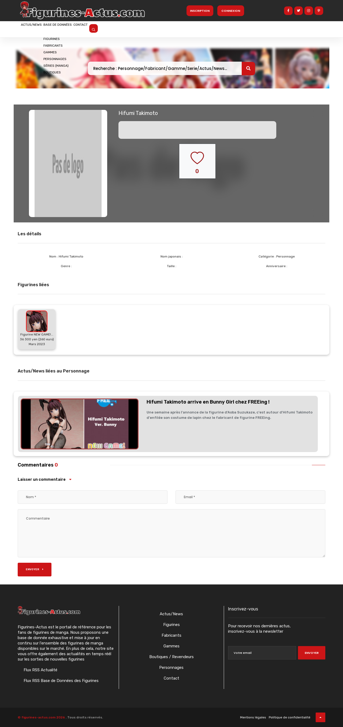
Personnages (171, 667)
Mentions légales (253, 717)
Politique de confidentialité (289, 717)
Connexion (230, 11)
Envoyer (34, 569)
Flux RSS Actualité (40, 670)
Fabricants (171, 635)
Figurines (171, 624)
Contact (113, 28)
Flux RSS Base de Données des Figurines (61, 680)
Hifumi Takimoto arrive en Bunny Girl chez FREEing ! (208, 402)
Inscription (200, 11)
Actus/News (38, 28)
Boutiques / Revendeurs (171, 656)
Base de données (77, 28)
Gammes (171, 646)
